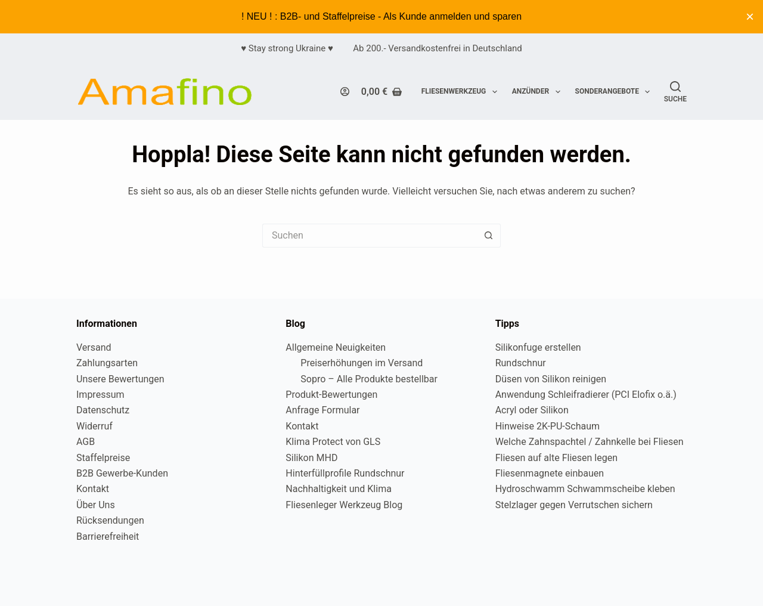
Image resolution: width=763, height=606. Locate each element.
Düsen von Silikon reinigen (550, 379)
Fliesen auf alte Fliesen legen (556, 457)
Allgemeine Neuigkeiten (336, 347)
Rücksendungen (110, 520)
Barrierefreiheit (107, 536)
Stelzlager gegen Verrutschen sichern (574, 505)
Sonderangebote (615, 92)
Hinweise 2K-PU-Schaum (547, 426)
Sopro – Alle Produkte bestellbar (369, 379)
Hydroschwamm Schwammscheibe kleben (585, 488)
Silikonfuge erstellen (538, 347)
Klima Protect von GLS (333, 441)
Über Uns (95, 505)
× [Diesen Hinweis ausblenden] (750, 16)
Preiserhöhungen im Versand (361, 363)
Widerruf (94, 426)
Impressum (100, 394)
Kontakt (92, 488)
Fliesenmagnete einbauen (549, 473)
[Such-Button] (489, 236)
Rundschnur (520, 363)
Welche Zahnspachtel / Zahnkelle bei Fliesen (589, 441)
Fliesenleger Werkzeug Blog (344, 505)
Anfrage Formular (322, 410)
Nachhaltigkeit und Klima (339, 488)
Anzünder (538, 92)
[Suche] (675, 92)
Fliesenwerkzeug (461, 92)
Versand (93, 347)
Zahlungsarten (107, 363)
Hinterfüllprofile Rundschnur (345, 473)
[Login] (344, 91)
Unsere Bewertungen (120, 379)
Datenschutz (102, 410)
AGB (85, 441)
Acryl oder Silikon (532, 410)
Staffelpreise (103, 457)
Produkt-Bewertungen (331, 394)
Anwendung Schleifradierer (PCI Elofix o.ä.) (586, 394)
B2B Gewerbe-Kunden (122, 473)
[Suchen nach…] (369, 236)
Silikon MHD (311, 457)
